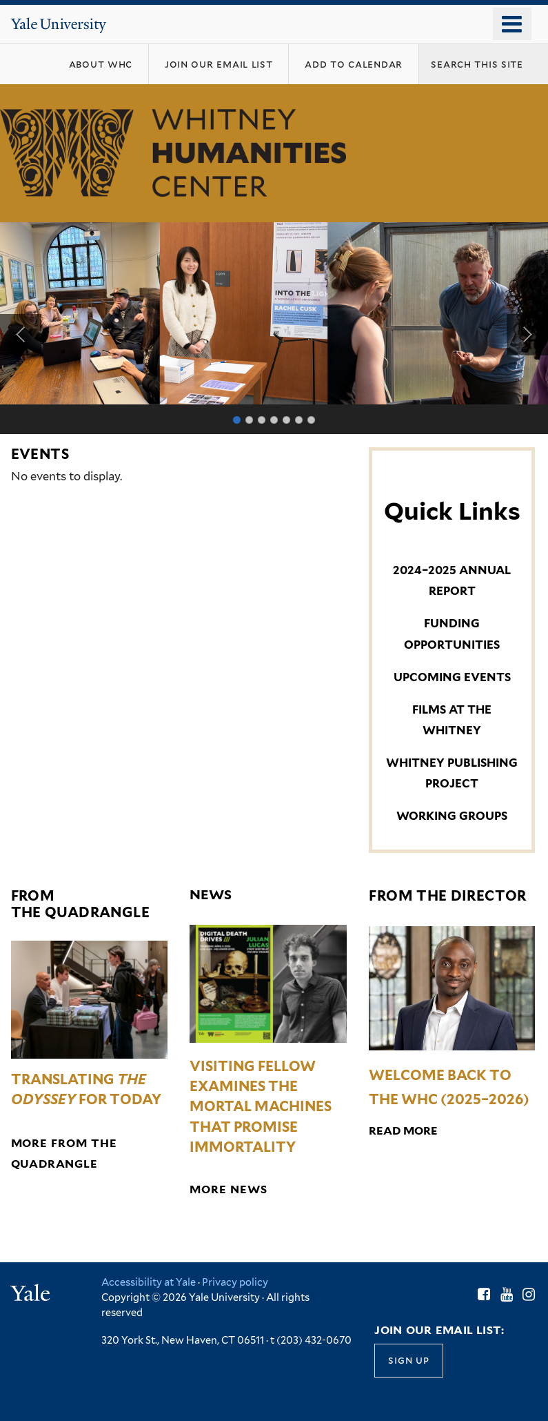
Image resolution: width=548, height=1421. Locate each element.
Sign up (408, 1359)
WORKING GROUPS (451, 816)
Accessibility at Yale (148, 1282)
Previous (20, 334)
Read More (403, 1130)
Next (527, 334)
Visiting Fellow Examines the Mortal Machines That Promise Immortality (261, 1106)
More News (228, 1189)
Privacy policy (235, 1282)
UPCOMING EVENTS (452, 677)
